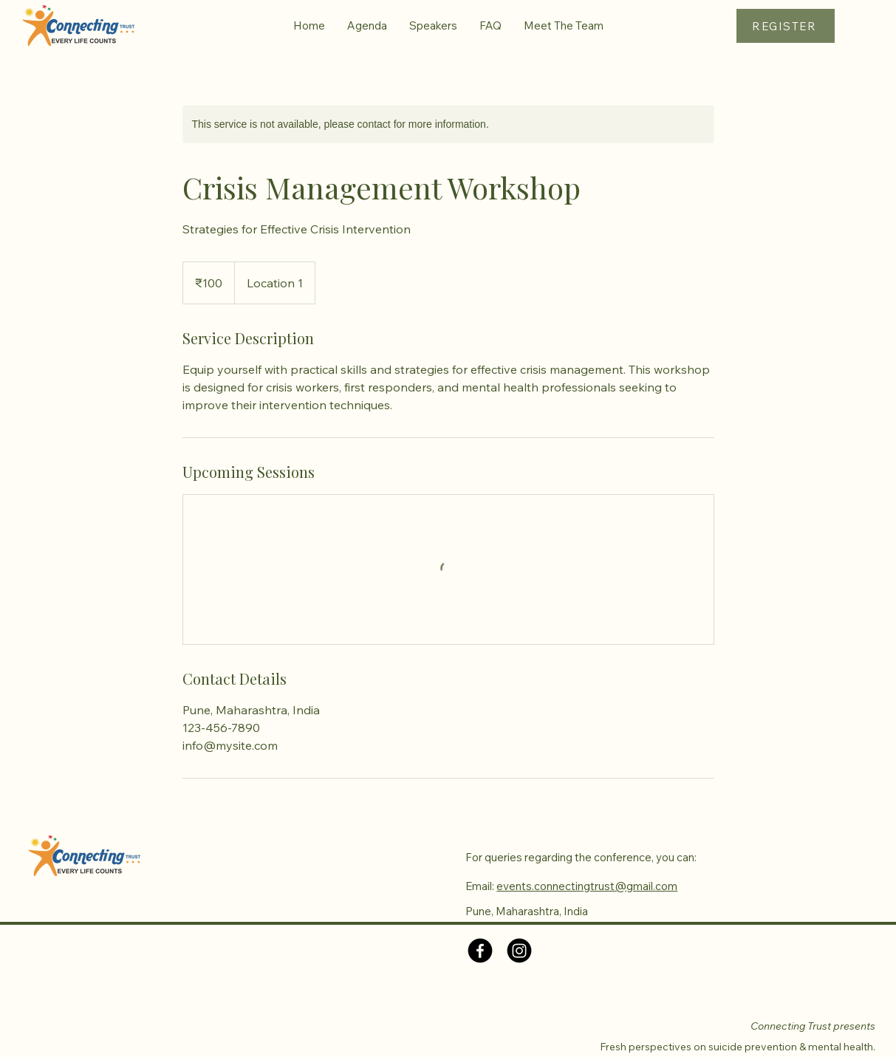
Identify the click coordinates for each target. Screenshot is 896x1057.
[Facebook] (480, 950)
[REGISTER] (785, 26)
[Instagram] (519, 950)
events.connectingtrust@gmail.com (586, 886)
